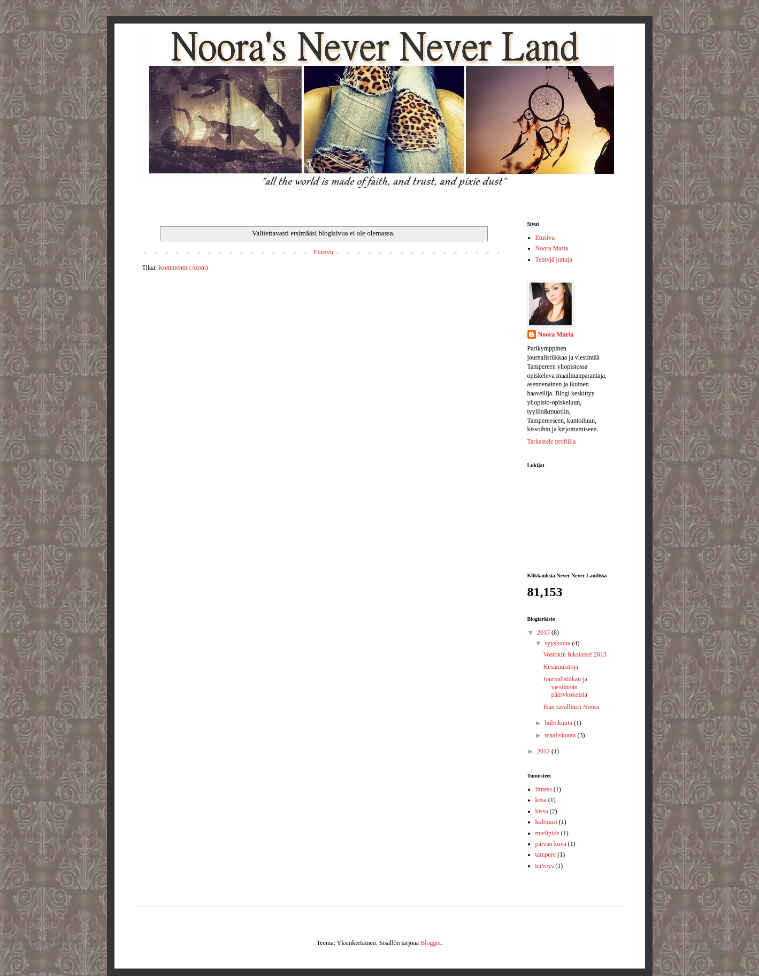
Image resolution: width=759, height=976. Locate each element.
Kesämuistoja (560, 666)
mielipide (547, 833)
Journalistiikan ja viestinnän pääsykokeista (565, 686)
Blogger (430, 943)
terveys (544, 866)
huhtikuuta (559, 723)
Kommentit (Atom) (183, 267)
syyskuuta (558, 643)
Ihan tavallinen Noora (571, 707)
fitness (543, 789)
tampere (545, 854)
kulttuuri (546, 822)
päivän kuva (550, 844)
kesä (541, 800)
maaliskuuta (561, 735)
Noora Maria (552, 248)
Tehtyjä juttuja (553, 259)
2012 (544, 751)
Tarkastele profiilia (551, 441)
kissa (541, 811)
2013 (544, 632)
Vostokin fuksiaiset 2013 (574, 654)
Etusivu (323, 252)
